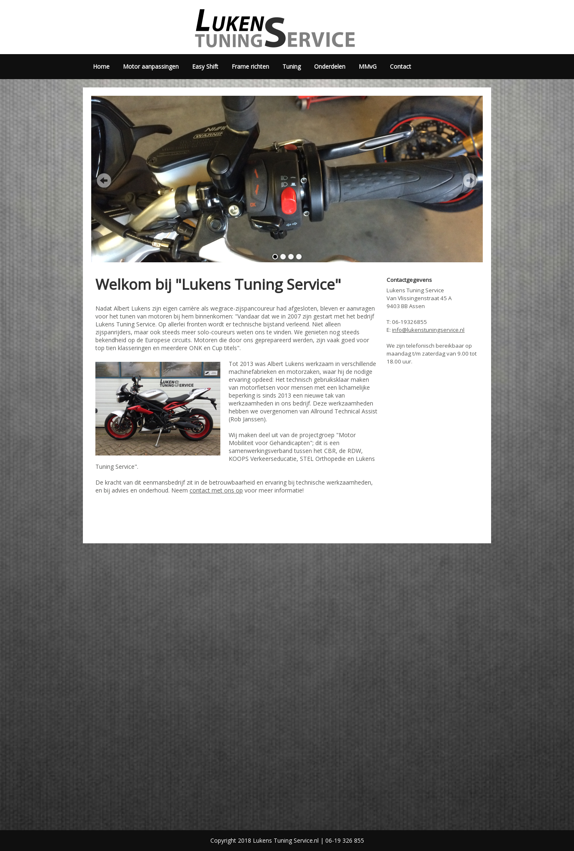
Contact (400, 66)
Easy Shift (205, 66)
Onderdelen (329, 66)
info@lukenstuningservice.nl (428, 329)
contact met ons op (216, 490)
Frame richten (250, 66)
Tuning (291, 66)
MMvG (368, 66)
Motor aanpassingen (151, 66)
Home (101, 66)
